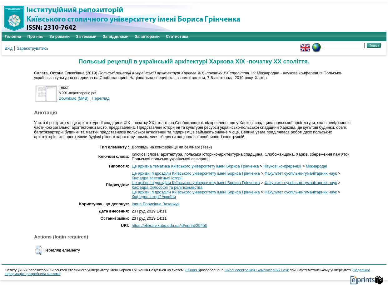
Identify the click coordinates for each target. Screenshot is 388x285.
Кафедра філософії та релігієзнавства (167, 187)
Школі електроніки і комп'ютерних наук (256, 270)
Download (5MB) (73, 98)
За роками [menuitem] (59, 36)
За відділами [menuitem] (116, 36)
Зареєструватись (32, 48)
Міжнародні (316, 166)
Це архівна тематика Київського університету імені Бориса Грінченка (195, 166)
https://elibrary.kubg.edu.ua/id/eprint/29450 (169, 225)
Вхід (8, 48)
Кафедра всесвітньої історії (157, 178)
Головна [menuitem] (13, 36)
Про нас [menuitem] (35, 36)
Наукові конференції (282, 166)
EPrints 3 (192, 270)
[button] (38, 250)
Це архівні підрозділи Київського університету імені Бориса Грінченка (196, 173)
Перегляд (101, 98)
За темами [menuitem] (86, 36)
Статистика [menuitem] (177, 36)
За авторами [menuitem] (147, 36)
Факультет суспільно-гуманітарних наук (300, 173)
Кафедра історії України (154, 196)
